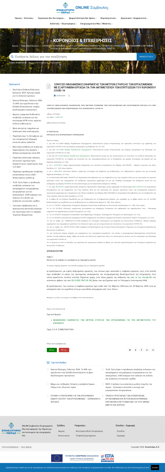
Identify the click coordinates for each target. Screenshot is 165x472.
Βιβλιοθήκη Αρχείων (30, 46)
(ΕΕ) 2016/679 (138, 187)
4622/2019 (58, 171)
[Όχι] (161, 468)
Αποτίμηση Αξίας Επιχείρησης (89, 431)
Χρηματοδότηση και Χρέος (82, 18)
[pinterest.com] (141, 350)
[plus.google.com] (147, 350)
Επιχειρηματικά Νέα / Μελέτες (96, 24)
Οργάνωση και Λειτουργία (51, 18)
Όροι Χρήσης (26, 447)
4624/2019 (60, 187)
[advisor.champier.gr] (153, 350)
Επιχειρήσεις (55, 63)
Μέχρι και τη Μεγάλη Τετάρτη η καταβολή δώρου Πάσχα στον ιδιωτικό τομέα (73, 385)
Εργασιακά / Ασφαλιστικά (134, 18)
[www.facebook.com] (136, 350)
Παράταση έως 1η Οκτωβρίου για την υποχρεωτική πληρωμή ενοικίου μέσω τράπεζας (28, 139)
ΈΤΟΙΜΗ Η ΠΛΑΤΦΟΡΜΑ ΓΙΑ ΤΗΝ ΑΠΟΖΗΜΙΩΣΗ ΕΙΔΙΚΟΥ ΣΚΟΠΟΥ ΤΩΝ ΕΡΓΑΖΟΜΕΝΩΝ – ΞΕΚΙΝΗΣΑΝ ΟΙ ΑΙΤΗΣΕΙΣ (75, 399)
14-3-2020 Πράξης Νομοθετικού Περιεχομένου (74, 150)
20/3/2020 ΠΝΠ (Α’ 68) (81, 280)
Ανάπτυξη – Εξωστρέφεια (63, 24)
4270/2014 (58, 165)
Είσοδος (121, 431)
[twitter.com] (130, 350)
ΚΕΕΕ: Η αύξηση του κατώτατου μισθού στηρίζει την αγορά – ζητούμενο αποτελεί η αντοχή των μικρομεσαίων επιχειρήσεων (129, 387)
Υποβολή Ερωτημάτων (86, 436)
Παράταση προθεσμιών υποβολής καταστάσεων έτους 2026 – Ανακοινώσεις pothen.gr (28, 174)
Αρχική (15, 46)
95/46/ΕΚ (67, 184)
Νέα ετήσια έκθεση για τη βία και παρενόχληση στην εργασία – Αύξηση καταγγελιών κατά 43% (28, 150)
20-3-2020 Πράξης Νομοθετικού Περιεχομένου (72, 156)
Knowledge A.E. (152, 447)
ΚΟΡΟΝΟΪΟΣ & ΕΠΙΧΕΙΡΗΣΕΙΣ (53, 46)
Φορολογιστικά (108, 18)
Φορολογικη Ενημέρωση (38, 63)
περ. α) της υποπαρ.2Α (141, 277)
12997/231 (59, 117)
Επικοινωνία (63, 436)
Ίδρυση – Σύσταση (24, 18)
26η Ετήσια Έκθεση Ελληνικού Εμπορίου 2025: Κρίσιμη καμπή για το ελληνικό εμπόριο (26, 92)
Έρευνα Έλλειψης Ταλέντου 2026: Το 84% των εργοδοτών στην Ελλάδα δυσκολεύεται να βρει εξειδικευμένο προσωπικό (72, 372)
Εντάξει (155, 468)
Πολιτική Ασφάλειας (10, 447)
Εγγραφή (121, 436)
